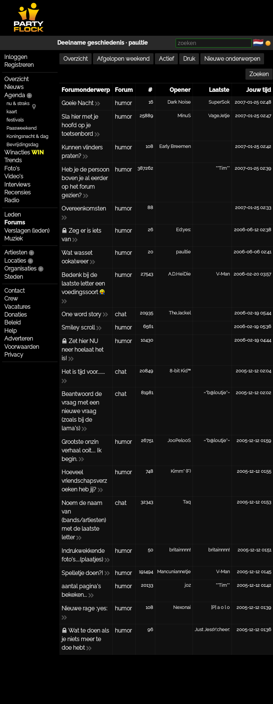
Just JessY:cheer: (212, 629)
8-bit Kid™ (180, 370)
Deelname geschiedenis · (92, 42)
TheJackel (180, 313)
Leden (12, 214)
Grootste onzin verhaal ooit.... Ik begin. (81, 450)
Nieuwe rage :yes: (84, 608)
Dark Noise (179, 102)
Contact (14, 290)
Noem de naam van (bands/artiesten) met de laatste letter (84, 520)
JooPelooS (179, 440)
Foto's (12, 168)
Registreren (19, 64)
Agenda (14, 95)
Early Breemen (175, 146)
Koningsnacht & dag (27, 136)
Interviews (17, 184)
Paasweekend (21, 128)
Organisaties (20, 268)
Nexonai (182, 607)
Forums (14, 222)
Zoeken (259, 74)
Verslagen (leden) (26, 230)
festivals (15, 120)
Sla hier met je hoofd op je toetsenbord (80, 125)
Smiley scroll (78, 327)
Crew (11, 298)
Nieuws (14, 87)
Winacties (24, 152)
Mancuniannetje (174, 571)
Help (10, 330)
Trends (13, 160)
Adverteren (18, 338)
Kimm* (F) (181, 471)
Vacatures (17, 306)
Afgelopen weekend (123, 58)
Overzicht (16, 79)
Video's (13, 176)
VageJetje (219, 115)
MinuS (184, 115)
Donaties (15, 314)
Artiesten (15, 252)
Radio (11, 200)
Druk (189, 58)
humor (123, 103)
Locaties (15, 260)
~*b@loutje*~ (217, 392)
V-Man (223, 274)
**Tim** (223, 168)
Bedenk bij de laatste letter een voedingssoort (83, 284)
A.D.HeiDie (179, 274)
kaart (11, 111)
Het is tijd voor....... (83, 371)
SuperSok (219, 102)
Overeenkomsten (84, 208)
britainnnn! (180, 549)
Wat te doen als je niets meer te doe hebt (85, 639)
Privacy (13, 354)
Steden (13, 276)
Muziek (13, 238)
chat (120, 314)
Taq (187, 502)
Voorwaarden (21, 346)
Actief (166, 58)
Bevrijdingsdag (22, 144)
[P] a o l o (220, 607)
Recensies (17, 192)
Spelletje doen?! (82, 573)
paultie (138, 42)
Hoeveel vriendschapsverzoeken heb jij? (84, 481)
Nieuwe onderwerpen (232, 58)
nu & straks (17, 103)
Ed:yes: (183, 229)
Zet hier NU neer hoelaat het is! (82, 350)
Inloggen (15, 57)
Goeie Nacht (77, 103)
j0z (188, 585)
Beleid (12, 322)
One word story (81, 314)
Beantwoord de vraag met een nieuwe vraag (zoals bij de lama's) (82, 411)
